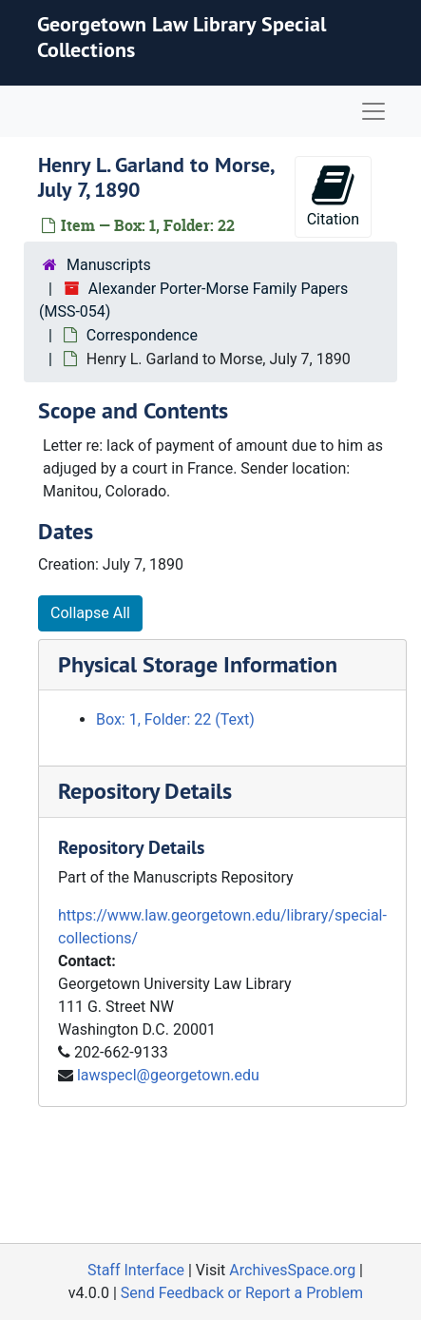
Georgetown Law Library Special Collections (181, 36)
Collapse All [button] (90, 613)
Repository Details (145, 791)
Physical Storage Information (197, 664)
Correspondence (142, 335)
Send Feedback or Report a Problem (242, 1293)
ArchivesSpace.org (292, 1270)
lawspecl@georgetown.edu (168, 1075)
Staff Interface (135, 1270)
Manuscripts (109, 265)
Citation (333, 195)
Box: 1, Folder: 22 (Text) (175, 719)
